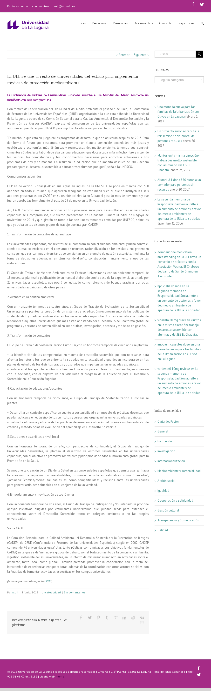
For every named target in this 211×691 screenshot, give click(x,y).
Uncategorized (51, 592)
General (162, 431)
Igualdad (163, 491)
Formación (164, 441)
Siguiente (140, 55)
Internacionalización (171, 461)
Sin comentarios (74, 592)
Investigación (166, 451)
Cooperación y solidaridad (175, 500)
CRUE (47, 581)
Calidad (162, 530)
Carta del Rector (168, 421)
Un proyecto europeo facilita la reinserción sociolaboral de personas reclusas (178, 136)
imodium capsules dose (173, 344)
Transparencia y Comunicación (178, 520)
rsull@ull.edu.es (64, 6)
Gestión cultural (168, 510)
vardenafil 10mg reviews (174, 369)
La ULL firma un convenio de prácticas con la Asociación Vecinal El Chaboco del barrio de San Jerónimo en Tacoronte (179, 266)
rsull (15, 592)
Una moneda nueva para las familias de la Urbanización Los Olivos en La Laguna (178, 112)
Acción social (166, 481)
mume (59, 676)
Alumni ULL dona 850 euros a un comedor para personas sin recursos (179, 185)
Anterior (124, 55)
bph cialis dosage (169, 286)
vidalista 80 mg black (171, 320)
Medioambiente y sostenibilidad (179, 471)
